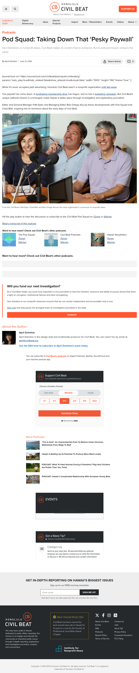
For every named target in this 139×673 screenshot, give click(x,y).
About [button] (132, 22)
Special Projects (57, 22)
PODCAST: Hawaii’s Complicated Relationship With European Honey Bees (76, 476)
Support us (79, 14)
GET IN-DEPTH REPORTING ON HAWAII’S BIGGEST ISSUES (69, 580)
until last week (109, 87)
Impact (74, 22)
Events (109, 22)
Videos (120, 22)
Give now (11, 307)
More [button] (86, 22)
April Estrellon (11, 61)
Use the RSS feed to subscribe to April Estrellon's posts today (53, 346)
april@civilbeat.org (28, 340)
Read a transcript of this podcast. (19, 223)
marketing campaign (105, 94)
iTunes (96, 216)
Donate (72, 315)
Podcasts (8, 32)
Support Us (128, 8)
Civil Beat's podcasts (56, 356)
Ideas (45, 22)
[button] (6, 9)
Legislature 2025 (7, 22)
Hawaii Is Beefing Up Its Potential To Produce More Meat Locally (71, 454)
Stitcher (108, 216)
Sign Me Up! (89, 592)
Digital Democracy (27, 22)
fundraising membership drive (52, 94)
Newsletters (96, 22)
